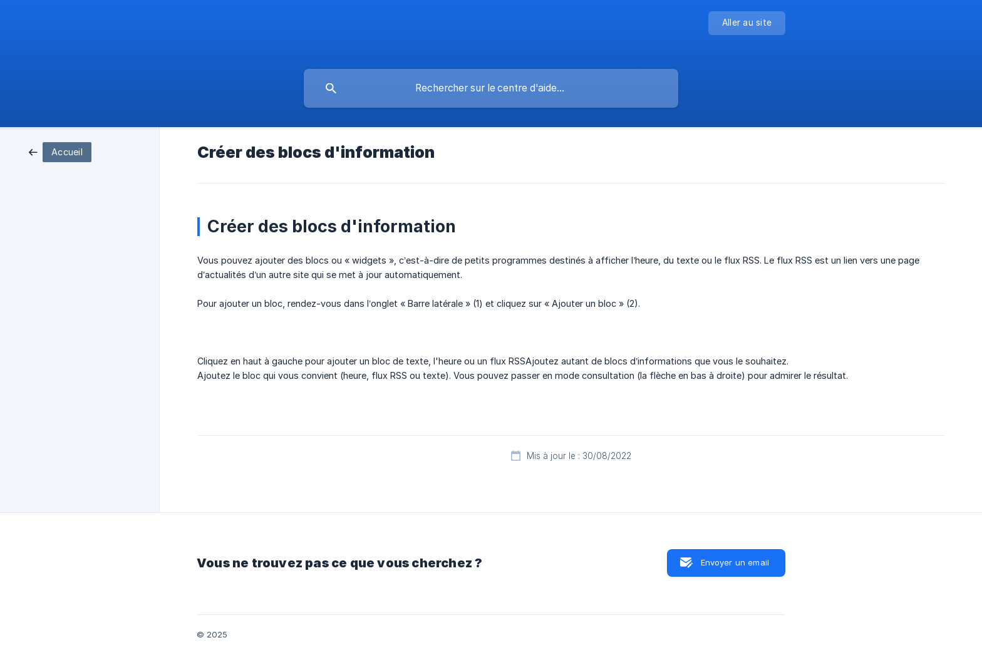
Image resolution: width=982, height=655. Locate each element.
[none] (746, 23)
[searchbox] (491, 88)
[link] (60, 151)
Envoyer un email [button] (735, 562)
